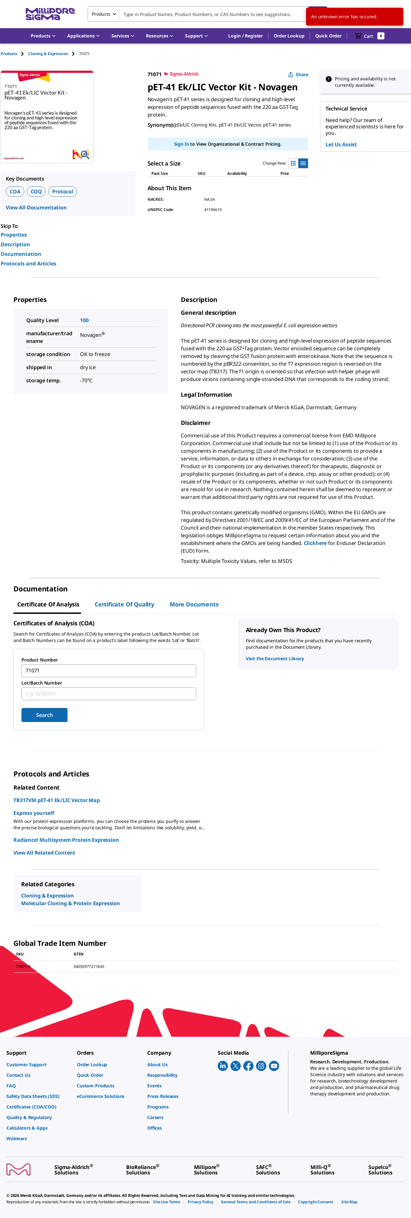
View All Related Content (44, 852)
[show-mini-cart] (369, 35)
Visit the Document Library (275, 658)
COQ (36, 191)
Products (9, 53)
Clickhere (315, 543)
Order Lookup (289, 36)
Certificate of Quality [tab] (124, 604)
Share (298, 74)
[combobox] (207, 14)
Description (15, 244)
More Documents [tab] (194, 604)
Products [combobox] (101, 14)
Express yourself (33, 812)
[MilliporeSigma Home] (50, 14)
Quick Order (328, 36)
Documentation (21, 253)
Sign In (181, 144)
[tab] (14, 53)
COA (15, 191)
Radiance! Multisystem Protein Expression (66, 839)
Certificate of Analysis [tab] (48, 604)
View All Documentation (36, 207)
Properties (14, 234)
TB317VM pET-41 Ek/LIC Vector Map (56, 800)
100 (84, 320)
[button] (245, 36)
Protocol (62, 191)
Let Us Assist (341, 144)
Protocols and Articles (28, 263)
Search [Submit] (44, 715)
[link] (38, 1064)
